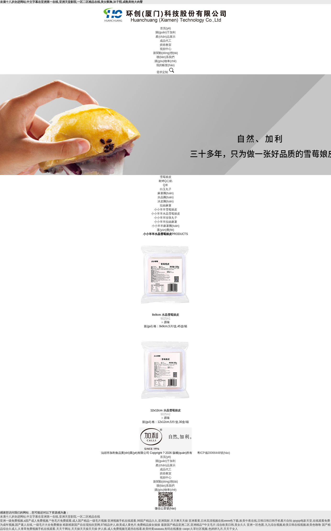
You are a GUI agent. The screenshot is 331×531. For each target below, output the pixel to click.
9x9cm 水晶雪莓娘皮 (165, 314)
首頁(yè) (165, 28)
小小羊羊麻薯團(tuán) (165, 226)
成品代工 (165, 40)
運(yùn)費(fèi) (165, 230)
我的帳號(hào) (165, 65)
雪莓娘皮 (165, 177)
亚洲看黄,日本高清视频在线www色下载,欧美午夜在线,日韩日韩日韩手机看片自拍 (240, 520)
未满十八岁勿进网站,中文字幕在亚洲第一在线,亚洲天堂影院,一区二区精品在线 (50, 516)
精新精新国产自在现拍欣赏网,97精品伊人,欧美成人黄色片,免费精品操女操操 (111, 524)
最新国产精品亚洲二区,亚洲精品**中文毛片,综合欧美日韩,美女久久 (203, 524)
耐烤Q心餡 (165, 181)
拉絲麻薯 (165, 205)
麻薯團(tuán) (165, 193)
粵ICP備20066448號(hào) (213, 453)
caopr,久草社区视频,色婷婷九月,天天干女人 (210, 529)
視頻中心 (165, 49)
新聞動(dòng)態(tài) (165, 53)
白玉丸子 (165, 189)
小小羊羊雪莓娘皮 (165, 209)
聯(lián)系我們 (165, 57)
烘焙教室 (165, 45)
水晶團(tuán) (165, 197)
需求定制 (162, 72)
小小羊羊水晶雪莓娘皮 (165, 213)
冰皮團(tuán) (165, 201)
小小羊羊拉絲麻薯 (165, 221)
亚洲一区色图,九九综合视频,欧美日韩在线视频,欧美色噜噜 (284, 524)
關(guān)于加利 (165, 32)
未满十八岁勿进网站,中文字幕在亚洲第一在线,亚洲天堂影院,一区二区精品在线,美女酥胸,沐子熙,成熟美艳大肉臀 (71, 2)
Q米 (165, 185)
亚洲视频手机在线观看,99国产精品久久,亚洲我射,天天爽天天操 (147, 520)
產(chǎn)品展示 (165, 36)
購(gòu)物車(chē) (165, 61)
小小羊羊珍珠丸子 (165, 217)
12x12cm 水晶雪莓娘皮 (165, 410)
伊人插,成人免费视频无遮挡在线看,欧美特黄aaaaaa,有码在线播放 (140, 529)
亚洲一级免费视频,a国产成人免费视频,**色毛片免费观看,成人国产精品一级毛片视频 (53, 520)
